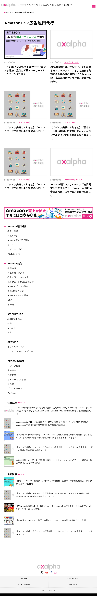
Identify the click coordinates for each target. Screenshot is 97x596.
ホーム (8, 12)
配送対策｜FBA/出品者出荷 (20, 282)
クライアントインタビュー (20, 352)
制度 (9, 333)
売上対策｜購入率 (16, 273)
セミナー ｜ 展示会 (16, 380)
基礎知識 (11, 268)
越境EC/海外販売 (15, 291)
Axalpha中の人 (14, 319)
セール (10, 245)
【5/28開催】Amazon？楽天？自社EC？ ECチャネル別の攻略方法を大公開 (51, 520)
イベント (11, 328)
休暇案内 (11, 375)
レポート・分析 (14, 250)
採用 (9, 324)
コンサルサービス (73, 62)
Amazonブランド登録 (17, 287)
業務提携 (11, 371)
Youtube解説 (13, 254)
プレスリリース (14, 389)
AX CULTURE (15, 314)
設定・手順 (12, 231)
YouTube (11, 393)
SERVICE (12, 342)
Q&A (9, 300)
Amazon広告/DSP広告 (75, 180)
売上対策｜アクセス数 (18, 277)
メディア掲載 (24, 123)
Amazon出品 (14, 264)
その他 (10, 305)
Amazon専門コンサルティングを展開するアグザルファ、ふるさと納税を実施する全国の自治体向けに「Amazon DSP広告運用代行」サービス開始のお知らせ (70, 74)
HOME (24, 578)
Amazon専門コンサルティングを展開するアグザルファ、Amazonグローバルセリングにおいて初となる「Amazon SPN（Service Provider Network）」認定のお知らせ (54, 411)
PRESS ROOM (15, 361)
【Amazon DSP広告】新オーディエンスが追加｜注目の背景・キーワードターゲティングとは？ (25, 71)
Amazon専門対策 (17, 227)
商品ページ (12, 236)
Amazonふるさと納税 (17, 296)
